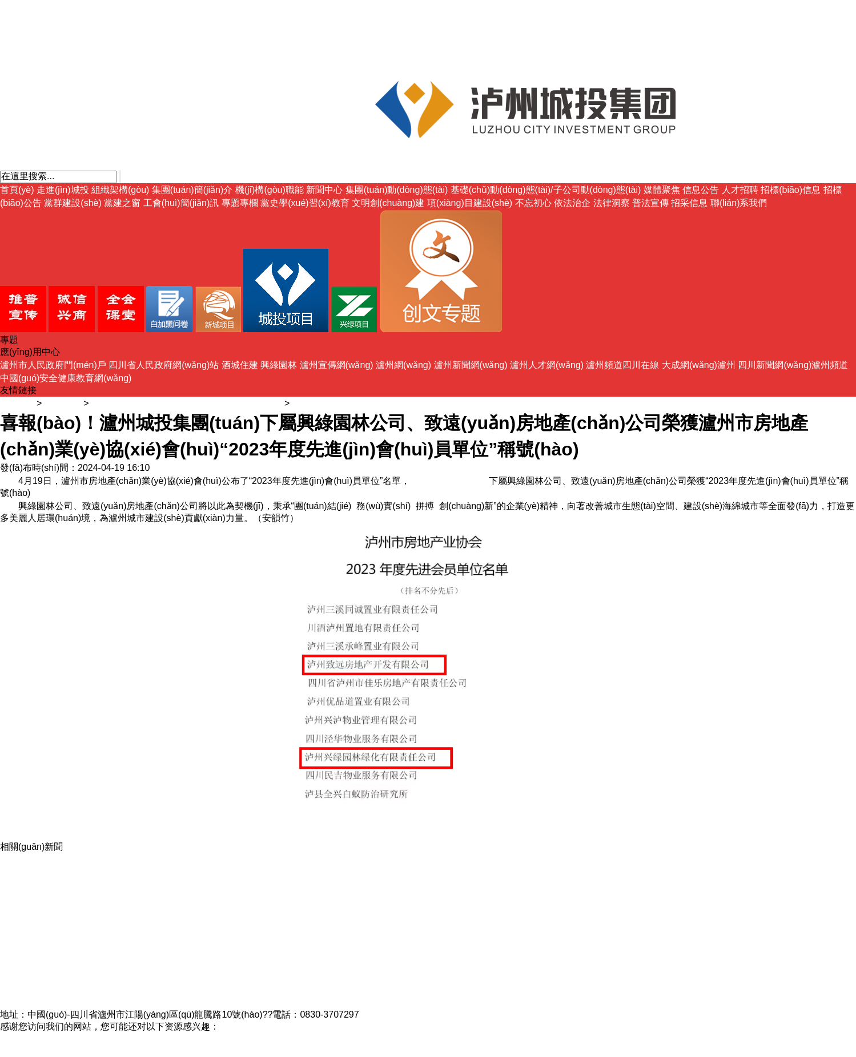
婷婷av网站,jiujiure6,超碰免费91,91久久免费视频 (98, 1050)
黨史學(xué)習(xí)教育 (304, 203)
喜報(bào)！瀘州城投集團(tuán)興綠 (73, 871)
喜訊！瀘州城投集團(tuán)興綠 (62, 906)
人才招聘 (740, 190)
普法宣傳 (650, 203)
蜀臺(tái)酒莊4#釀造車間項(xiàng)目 (72, 990)
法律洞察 (611, 203)
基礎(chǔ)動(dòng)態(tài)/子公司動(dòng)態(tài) (546, 190)
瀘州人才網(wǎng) (547, 365)
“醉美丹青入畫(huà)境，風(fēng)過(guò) (80, 859)
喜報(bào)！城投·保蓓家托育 (57, 882)
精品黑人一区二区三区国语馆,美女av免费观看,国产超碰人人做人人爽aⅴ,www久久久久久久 (183, 1038)
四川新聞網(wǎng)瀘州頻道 (793, 365)
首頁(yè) (17, 190)
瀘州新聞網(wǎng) (471, 365)
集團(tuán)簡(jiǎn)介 (192, 190)
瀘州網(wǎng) (403, 365)
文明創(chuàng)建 (388, 203)
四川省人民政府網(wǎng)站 (163, 365)
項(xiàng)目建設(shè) (469, 203)
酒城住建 (240, 365)
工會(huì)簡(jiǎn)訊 (181, 203)
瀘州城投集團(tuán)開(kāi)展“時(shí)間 (77, 978)
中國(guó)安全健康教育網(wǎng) (65, 378)
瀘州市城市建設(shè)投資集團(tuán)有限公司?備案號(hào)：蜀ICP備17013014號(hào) (174, 1002)
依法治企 (572, 203)
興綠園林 (278, 365)
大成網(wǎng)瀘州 (699, 365)
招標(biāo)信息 (791, 190)
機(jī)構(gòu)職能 (269, 190)
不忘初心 (533, 203)
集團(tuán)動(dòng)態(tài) (396, 190)
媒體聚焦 (662, 190)
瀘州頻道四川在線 (622, 365)
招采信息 (689, 203)
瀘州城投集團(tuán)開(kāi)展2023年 (72, 954)
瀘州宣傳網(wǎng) (336, 365)
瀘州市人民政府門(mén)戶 (53, 365)
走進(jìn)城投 (63, 190)
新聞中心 (324, 190)
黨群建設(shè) (72, 203)
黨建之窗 (122, 203)
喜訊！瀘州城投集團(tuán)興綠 (62, 942)
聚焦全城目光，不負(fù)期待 (57, 966)
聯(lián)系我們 (738, 203)
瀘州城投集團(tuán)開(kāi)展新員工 (71, 918)
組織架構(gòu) (120, 190)
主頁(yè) (17, 403)
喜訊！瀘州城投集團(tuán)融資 (62, 894)
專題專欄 (240, 203)
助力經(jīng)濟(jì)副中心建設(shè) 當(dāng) (86, 930)
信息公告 (700, 190)
